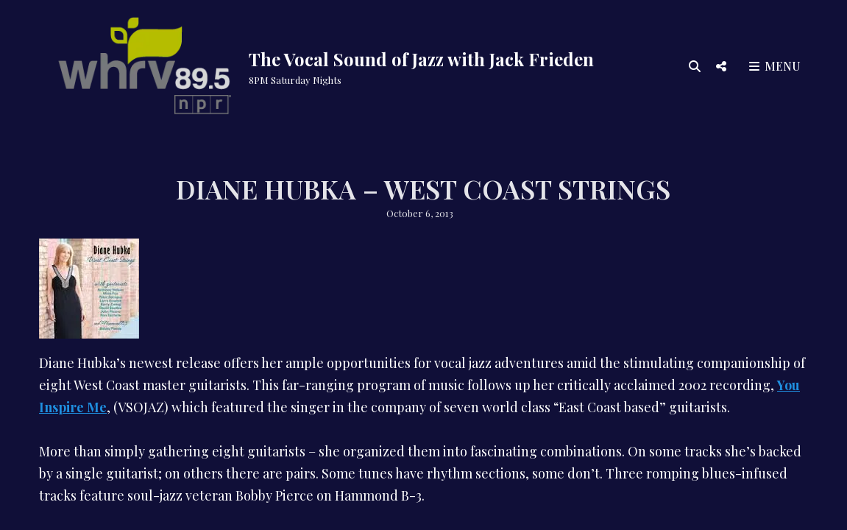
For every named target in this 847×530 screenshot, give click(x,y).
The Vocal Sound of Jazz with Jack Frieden (421, 59)
